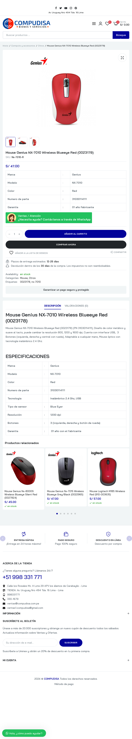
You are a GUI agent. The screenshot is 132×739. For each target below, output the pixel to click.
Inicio (5, 45)
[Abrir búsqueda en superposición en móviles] (66, 35)
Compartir (120, 252)
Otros (41, 45)
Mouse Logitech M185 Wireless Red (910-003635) (107, 493)
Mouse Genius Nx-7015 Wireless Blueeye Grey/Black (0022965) (65, 493)
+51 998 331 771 (22, 577)
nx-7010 (36, 281)
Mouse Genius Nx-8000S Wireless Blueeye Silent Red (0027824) (21, 494)
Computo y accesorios (23, 45)
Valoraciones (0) (76, 305)
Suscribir (70, 642)
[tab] (52, 306)
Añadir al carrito (75, 233)
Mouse (24, 278)
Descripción (52, 305)
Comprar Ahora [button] (66, 244)
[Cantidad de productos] (14, 234)
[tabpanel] (23, 479)
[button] (122, 58)
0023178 (25, 281)
